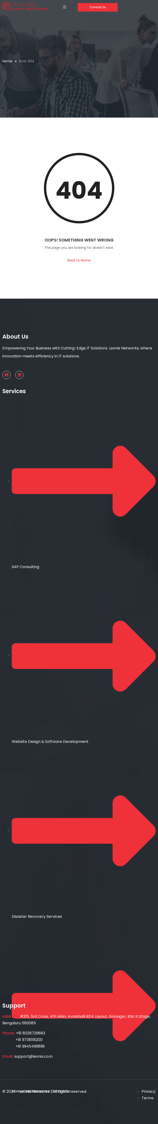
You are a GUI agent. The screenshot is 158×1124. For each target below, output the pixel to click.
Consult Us (98, 7)
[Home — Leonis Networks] (25, 6)
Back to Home (79, 260)
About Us (15, 336)
